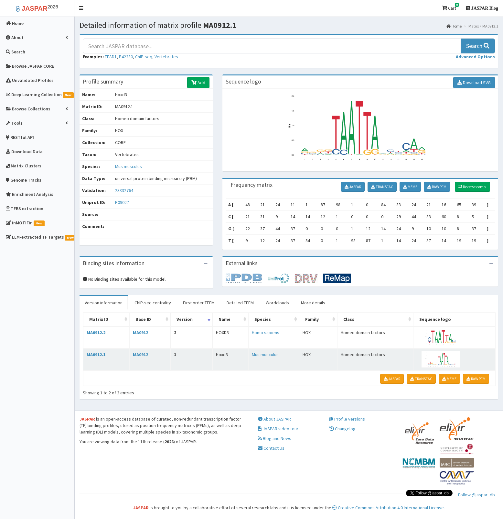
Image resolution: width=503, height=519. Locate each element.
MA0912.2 (96, 332)
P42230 (126, 57)
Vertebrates (166, 57)
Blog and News (274, 438)
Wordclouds (277, 303)
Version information (104, 303)
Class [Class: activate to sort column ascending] (348, 319)
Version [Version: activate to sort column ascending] (185, 319)
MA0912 (140, 332)
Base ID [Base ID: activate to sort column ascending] (143, 319)
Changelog (342, 429)
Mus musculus (128, 166)
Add (198, 82)
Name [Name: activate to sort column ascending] (224, 319)
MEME (410, 186)
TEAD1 (111, 57)
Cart (450, 7)
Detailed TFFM (240, 303)
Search (477, 46)
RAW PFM (436, 186)
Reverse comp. (472, 186)
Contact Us (271, 448)
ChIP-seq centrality (152, 303)
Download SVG (474, 82)
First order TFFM (199, 303)
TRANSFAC (382, 186)
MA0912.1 (96, 354)
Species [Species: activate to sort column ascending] (262, 319)
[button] (81, 8)
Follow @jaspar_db (476, 495)
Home (454, 26)
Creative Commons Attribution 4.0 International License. (388, 508)
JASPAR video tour (278, 429)
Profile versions (347, 419)
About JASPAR (274, 419)
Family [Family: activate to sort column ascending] (312, 319)
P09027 (122, 202)
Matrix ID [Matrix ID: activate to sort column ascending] (98, 319)
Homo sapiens (265, 332)
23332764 (124, 190)
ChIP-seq (143, 57)
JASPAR (353, 186)
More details (313, 303)
